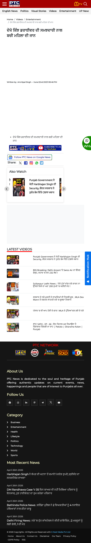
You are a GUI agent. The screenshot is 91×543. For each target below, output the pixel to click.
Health (12, 431)
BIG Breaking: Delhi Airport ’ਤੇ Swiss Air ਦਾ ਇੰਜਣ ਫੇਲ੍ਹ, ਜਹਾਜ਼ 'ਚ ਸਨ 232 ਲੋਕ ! (56, 271)
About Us (20, 536)
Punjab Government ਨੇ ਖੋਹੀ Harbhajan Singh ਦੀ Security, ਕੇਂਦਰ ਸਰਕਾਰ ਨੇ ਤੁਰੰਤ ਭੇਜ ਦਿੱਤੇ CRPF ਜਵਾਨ (56, 258)
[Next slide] (63, 188)
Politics (24, 11)
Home (10, 19)
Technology (15, 445)
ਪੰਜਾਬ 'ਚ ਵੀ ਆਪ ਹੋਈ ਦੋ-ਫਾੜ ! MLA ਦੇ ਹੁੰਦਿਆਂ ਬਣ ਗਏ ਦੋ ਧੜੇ (58, 310)
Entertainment (67, 11)
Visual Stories (38, 11)
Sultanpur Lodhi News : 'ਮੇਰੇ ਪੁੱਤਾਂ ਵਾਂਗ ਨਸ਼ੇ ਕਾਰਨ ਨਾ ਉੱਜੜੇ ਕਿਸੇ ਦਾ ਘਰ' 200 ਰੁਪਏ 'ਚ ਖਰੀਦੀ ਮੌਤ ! (56, 285)
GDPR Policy (13, 540)
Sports (12, 455)
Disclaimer (44, 536)
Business (13, 422)
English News (9, 11)
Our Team (56, 536)
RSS (23, 540)
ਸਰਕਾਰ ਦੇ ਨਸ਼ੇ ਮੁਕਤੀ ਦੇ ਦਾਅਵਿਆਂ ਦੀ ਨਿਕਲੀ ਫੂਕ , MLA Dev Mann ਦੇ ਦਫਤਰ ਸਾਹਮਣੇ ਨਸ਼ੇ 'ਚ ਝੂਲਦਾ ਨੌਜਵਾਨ (58, 298)
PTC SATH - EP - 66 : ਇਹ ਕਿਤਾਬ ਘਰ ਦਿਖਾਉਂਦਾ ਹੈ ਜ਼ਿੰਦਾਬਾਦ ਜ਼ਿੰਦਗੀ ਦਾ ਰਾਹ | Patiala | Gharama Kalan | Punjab (58, 327)
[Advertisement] (35, 58)
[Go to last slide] (6, 188)
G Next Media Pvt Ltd (60, 532)
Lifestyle (13, 436)
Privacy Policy (69, 536)
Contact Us (32, 536)
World (12, 450)
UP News (84, 11)
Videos (52, 11)
